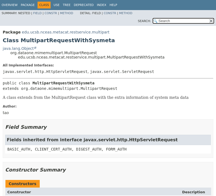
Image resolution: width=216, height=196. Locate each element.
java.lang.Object (18, 48)
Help (113, 5)
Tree (66, 5)
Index (101, 5)
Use (57, 5)
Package (28, 5)
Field (37, 13)
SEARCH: (144, 21)
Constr (51, 13)
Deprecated (84, 5)
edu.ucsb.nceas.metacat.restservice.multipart (65, 32)
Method (66, 13)
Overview (10, 5)
